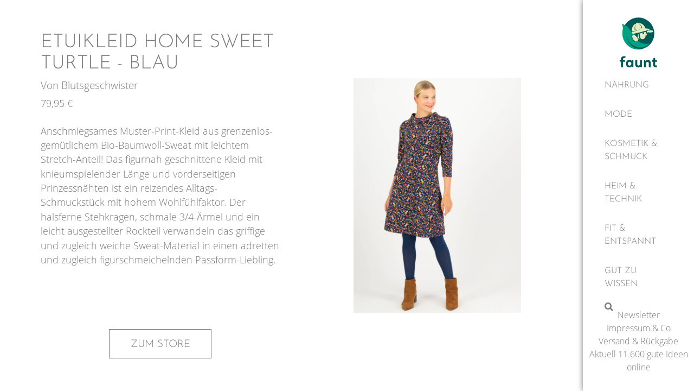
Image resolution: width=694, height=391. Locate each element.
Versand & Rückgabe (638, 341)
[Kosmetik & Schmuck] (638, 150)
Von (51, 85)
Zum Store (160, 344)
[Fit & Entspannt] (638, 235)
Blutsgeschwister (99, 85)
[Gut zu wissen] (638, 277)
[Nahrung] (638, 85)
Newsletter (639, 315)
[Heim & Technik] (638, 193)
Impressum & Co (639, 328)
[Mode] (638, 114)
